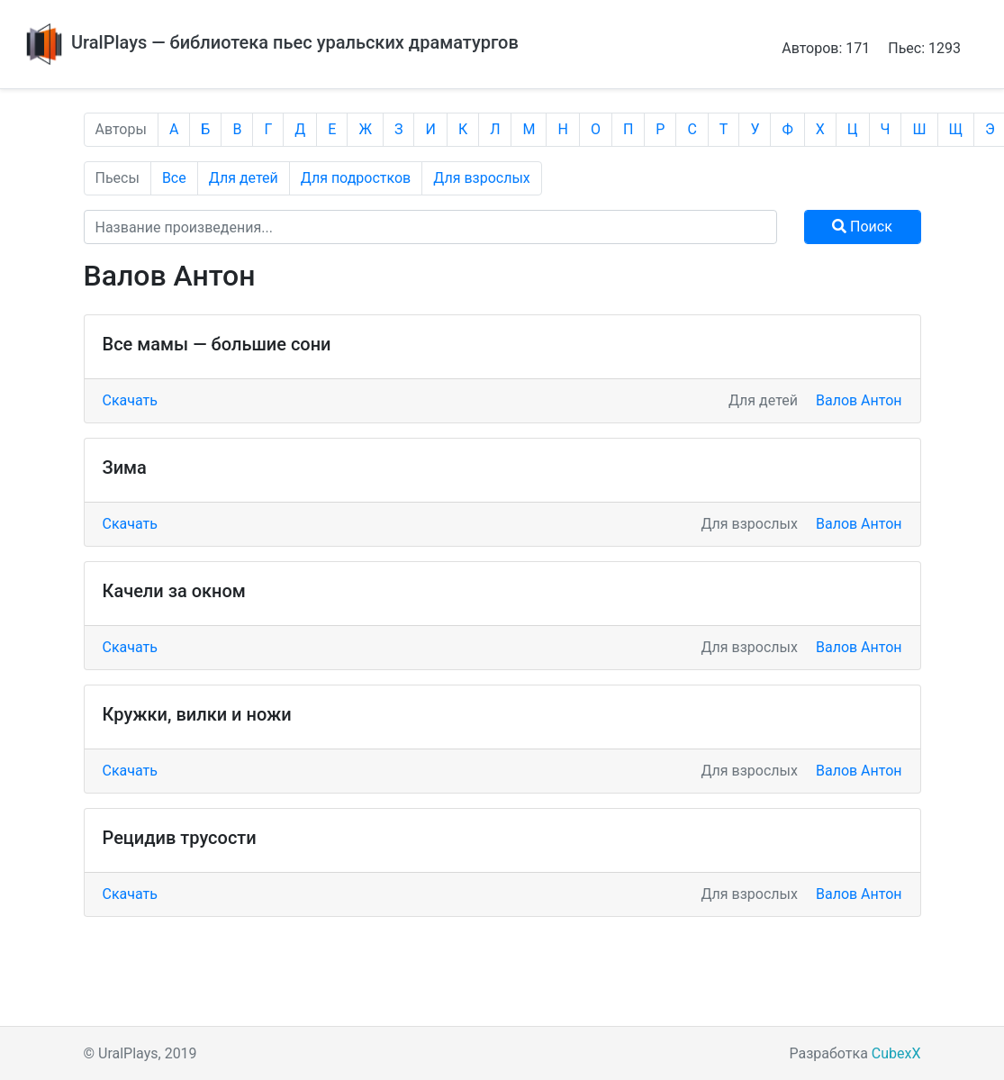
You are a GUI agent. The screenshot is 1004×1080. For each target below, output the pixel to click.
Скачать (130, 400)
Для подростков (356, 177)
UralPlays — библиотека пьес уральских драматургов (270, 42)
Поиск (862, 226)
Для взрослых (481, 177)
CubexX (896, 1053)
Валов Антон (859, 400)
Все (174, 177)
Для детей (243, 177)
